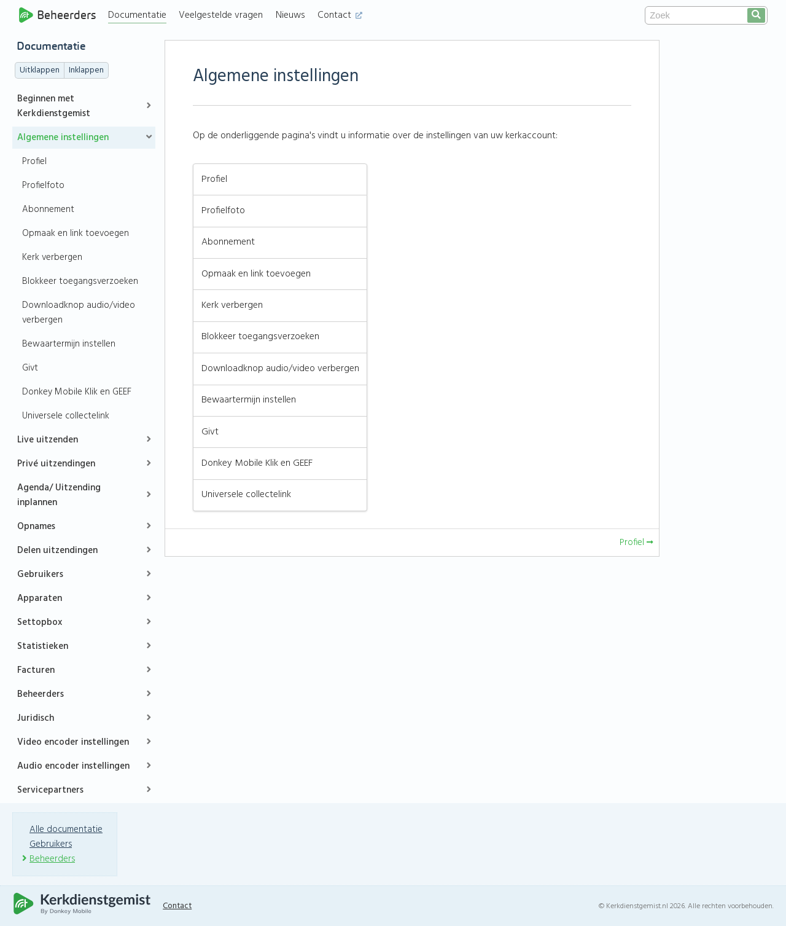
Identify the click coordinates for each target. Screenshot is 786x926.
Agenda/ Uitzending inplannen (59, 495)
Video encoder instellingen (73, 742)
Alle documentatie (66, 829)
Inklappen (86, 70)
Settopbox (39, 622)
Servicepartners (50, 790)
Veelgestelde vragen (223, 15)
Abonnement (48, 209)
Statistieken (42, 646)
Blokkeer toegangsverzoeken (80, 281)
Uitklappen (40, 70)
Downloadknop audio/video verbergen (78, 313)
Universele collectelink (65, 416)
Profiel (34, 161)
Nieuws (292, 15)
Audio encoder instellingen (73, 766)
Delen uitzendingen (57, 550)
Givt (30, 368)
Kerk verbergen (52, 257)
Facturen (36, 670)
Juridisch (35, 718)
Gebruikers (40, 574)
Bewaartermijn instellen (68, 344)
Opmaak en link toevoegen (75, 233)
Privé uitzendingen (56, 464)
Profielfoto (43, 185)
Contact (341, 15)
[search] (756, 15)
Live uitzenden (47, 440)
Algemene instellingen (63, 137)
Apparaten (39, 598)
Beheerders (58, 15)
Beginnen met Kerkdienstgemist (53, 106)
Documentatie (139, 15)
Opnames (36, 526)
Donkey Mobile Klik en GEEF (76, 392)
